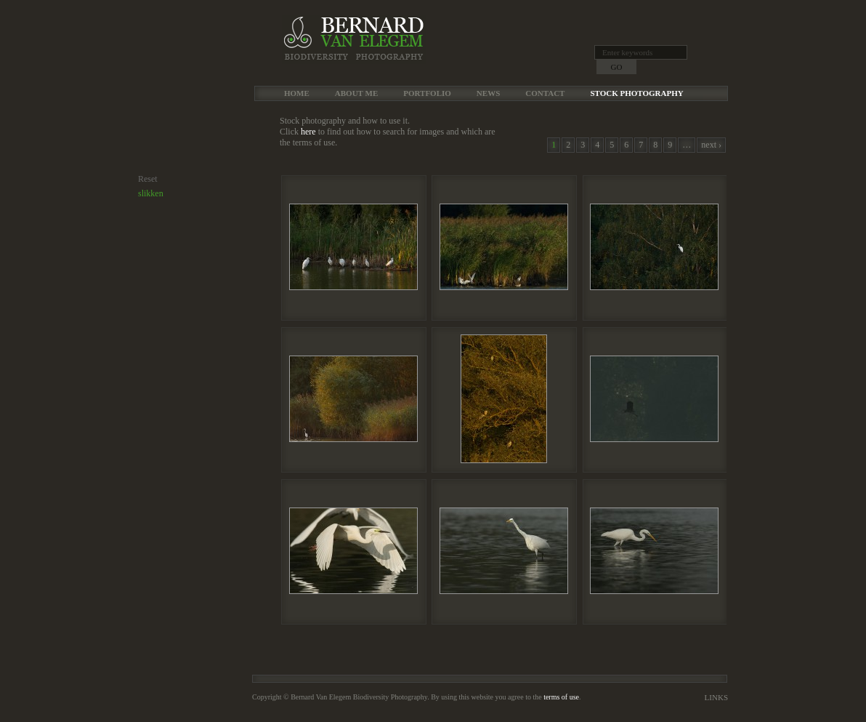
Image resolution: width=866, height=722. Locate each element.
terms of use (561, 697)
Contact (544, 93)
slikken (150, 193)
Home (296, 93)
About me (356, 93)
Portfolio (427, 93)
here (308, 132)
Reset (148, 179)
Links (716, 697)
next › (711, 145)
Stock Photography (636, 93)
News (488, 93)
